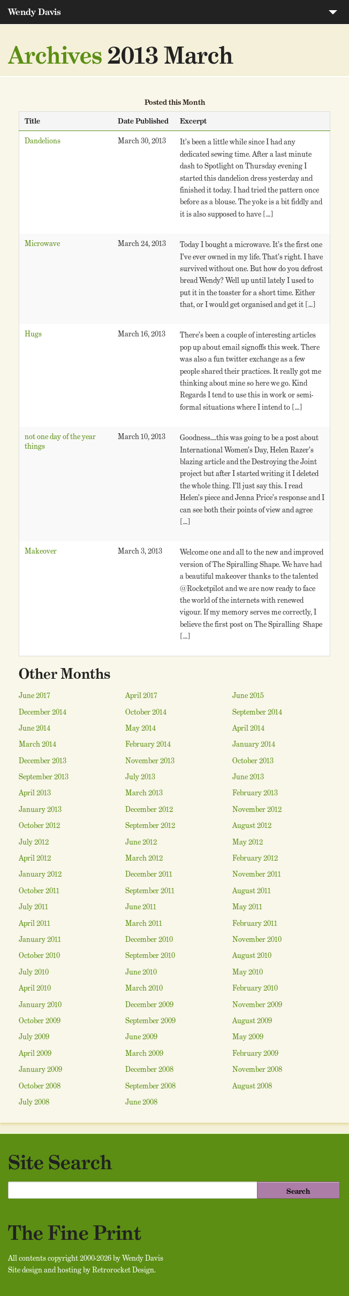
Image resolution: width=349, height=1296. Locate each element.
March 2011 (143, 923)
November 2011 (256, 874)
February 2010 (255, 988)
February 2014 (148, 744)
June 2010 (141, 972)
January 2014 (253, 744)
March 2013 (144, 792)
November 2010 (257, 939)
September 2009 (150, 1020)
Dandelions (42, 140)
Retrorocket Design (123, 1270)
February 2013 (255, 792)
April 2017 (141, 695)
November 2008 (257, 1069)
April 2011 (34, 923)
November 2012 (257, 809)
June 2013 (248, 776)
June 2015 (248, 695)
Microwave (42, 243)
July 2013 (140, 776)
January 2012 (40, 874)
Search (298, 1191)
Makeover (41, 551)
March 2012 (144, 858)
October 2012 (39, 825)
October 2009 (39, 1020)
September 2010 (150, 955)
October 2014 (145, 712)
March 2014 (37, 744)
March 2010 (144, 988)
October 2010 (39, 955)
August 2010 (251, 955)
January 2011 (40, 939)
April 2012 (35, 858)
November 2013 (149, 760)
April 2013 (35, 792)
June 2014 (34, 728)
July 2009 (34, 1036)
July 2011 (33, 906)
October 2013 (253, 760)
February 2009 (255, 1053)
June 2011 (140, 906)
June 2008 (141, 1102)
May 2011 (247, 906)
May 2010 (247, 972)
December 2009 (149, 1004)
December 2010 (149, 939)
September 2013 (44, 776)
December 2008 (149, 1069)
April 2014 (248, 728)
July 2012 (34, 842)
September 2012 (150, 825)
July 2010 (34, 972)
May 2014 (140, 728)
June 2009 (141, 1036)
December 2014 (42, 712)
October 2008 (39, 1086)
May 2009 (247, 1036)
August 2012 (251, 825)
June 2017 (34, 695)
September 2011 (149, 890)
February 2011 (254, 923)
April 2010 (35, 988)
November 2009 (257, 1004)
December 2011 (148, 874)
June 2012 (141, 842)
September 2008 (150, 1086)
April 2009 (35, 1053)
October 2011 (39, 890)
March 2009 (144, 1053)
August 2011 (251, 890)
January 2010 (40, 1004)
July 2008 (34, 1102)
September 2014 (257, 712)
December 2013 (42, 760)
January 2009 (40, 1069)
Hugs (33, 334)
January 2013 (40, 809)
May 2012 (247, 842)
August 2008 (252, 1086)
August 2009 (252, 1020)
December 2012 (149, 809)
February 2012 (255, 858)
